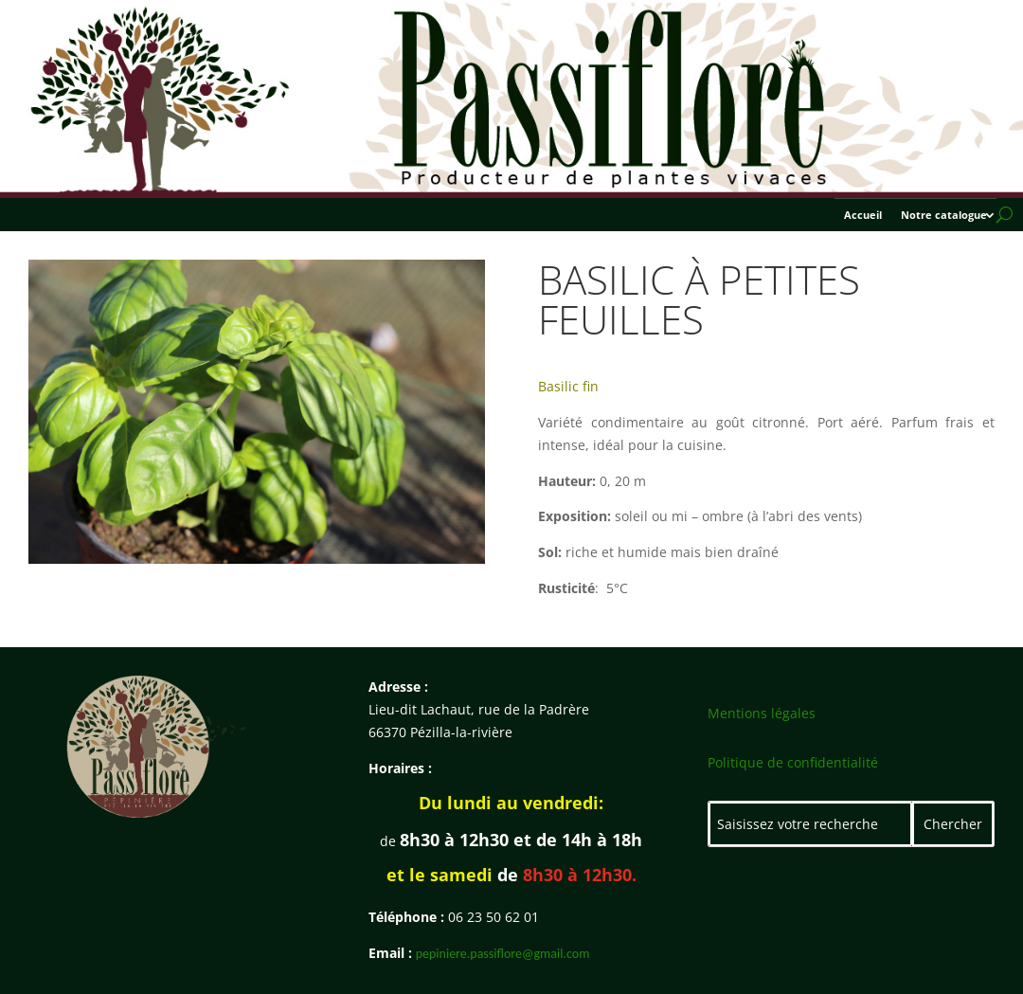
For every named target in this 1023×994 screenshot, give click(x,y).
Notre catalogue (944, 215)
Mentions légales (762, 713)
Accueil (863, 215)
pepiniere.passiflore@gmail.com (503, 954)
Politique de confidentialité (793, 762)
